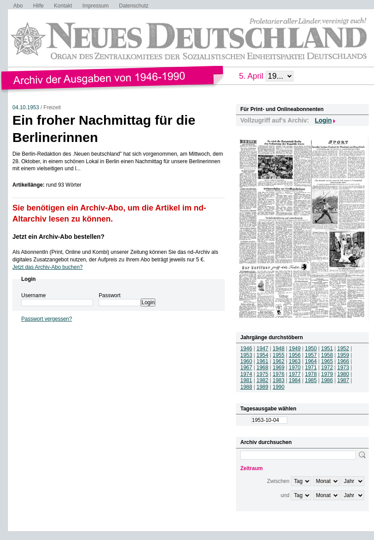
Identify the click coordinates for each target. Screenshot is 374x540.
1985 (311, 380)
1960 (246, 361)
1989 (263, 387)
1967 (246, 367)
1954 (263, 355)
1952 (343, 348)
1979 (327, 374)
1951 (327, 348)
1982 (263, 380)
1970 (295, 367)
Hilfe (38, 6)
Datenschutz (134, 6)
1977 (295, 374)
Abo (18, 6)
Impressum (95, 6)
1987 (343, 380)
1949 (295, 348)
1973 (343, 367)
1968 (263, 367)
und (285, 495)
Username (33, 295)
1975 (263, 374)
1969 (279, 367)
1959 (343, 355)
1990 (279, 387)
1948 (279, 348)
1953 (246, 355)
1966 (343, 361)
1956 (295, 355)
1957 (311, 355)
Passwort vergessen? (46, 319)
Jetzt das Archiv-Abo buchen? (47, 267)
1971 (311, 367)
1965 (327, 361)
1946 (246, 348)
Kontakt (63, 6)
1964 (311, 361)
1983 (279, 380)
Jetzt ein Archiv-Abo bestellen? (58, 236)
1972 (327, 367)
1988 (246, 387)
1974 (246, 374)
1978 (311, 374)
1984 (295, 380)
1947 (263, 348)
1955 (279, 355)
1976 (279, 374)
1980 (343, 374)
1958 (327, 355)
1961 (263, 361)
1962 (279, 361)
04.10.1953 (25, 107)
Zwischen (278, 481)
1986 (327, 380)
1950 (311, 348)
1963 (295, 361)
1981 (246, 380)
